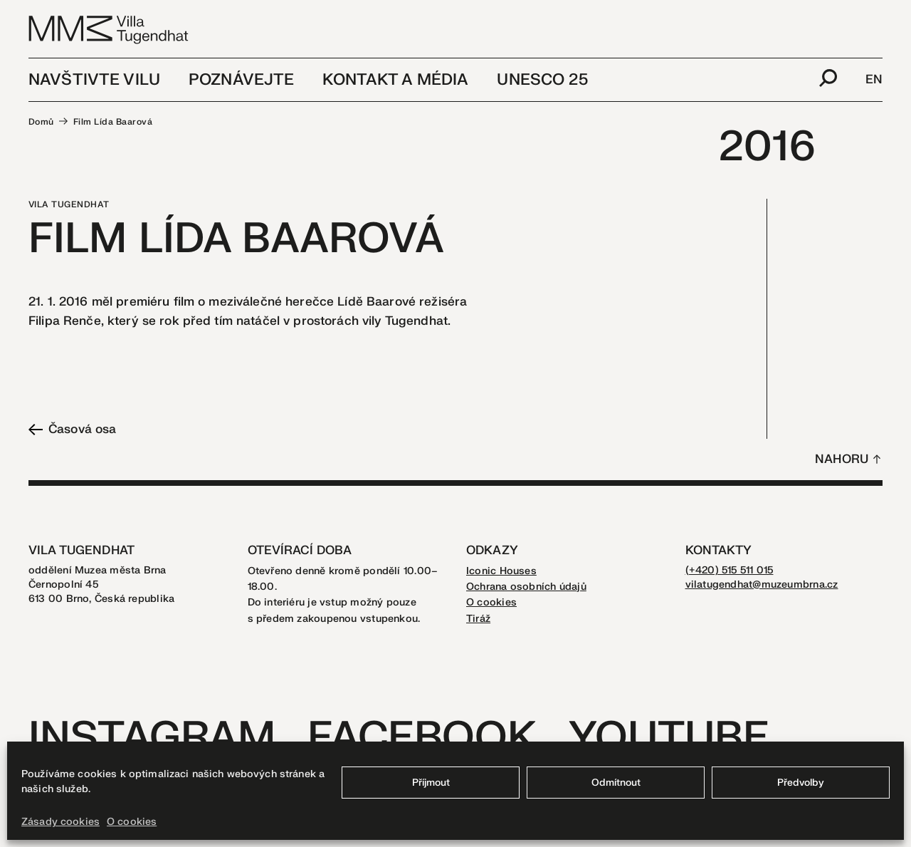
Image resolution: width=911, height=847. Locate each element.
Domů (41, 122)
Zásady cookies (60, 822)
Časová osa (72, 429)
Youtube (669, 737)
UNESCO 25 (542, 80)
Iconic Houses (501, 571)
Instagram (151, 737)
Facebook (421, 737)
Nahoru (841, 459)
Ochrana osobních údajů (526, 587)
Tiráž (478, 619)
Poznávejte (241, 80)
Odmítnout (616, 782)
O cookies (132, 822)
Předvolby (800, 782)
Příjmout (431, 782)
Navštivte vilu (94, 80)
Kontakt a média (395, 80)
